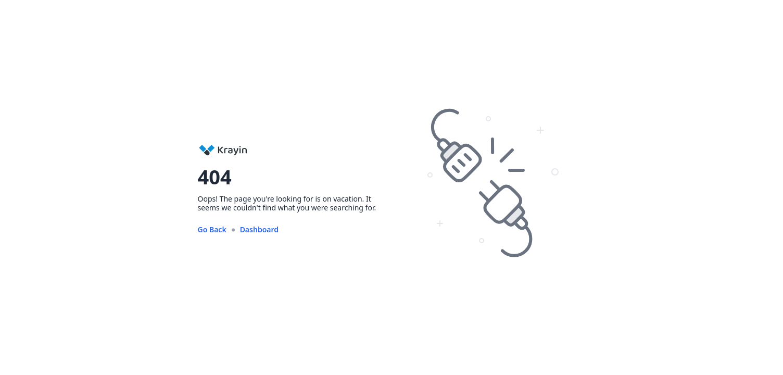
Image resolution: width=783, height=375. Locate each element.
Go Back (212, 229)
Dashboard (259, 229)
